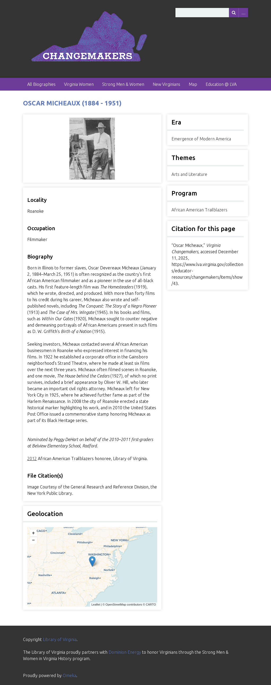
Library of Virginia (59, 639)
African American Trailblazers (199, 209)
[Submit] (233, 12)
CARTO (151, 604)
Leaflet (95, 604)
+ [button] (33, 533)
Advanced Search (243, 12)
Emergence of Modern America (201, 138)
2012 (32, 458)
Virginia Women (79, 84)
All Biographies (41, 84)
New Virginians (166, 84)
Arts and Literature (189, 174)
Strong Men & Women (123, 84)
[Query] (211, 12)
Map (193, 84)
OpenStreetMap (116, 604)
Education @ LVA (221, 84)
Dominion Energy (125, 652)
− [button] (33, 540)
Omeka (69, 675)
